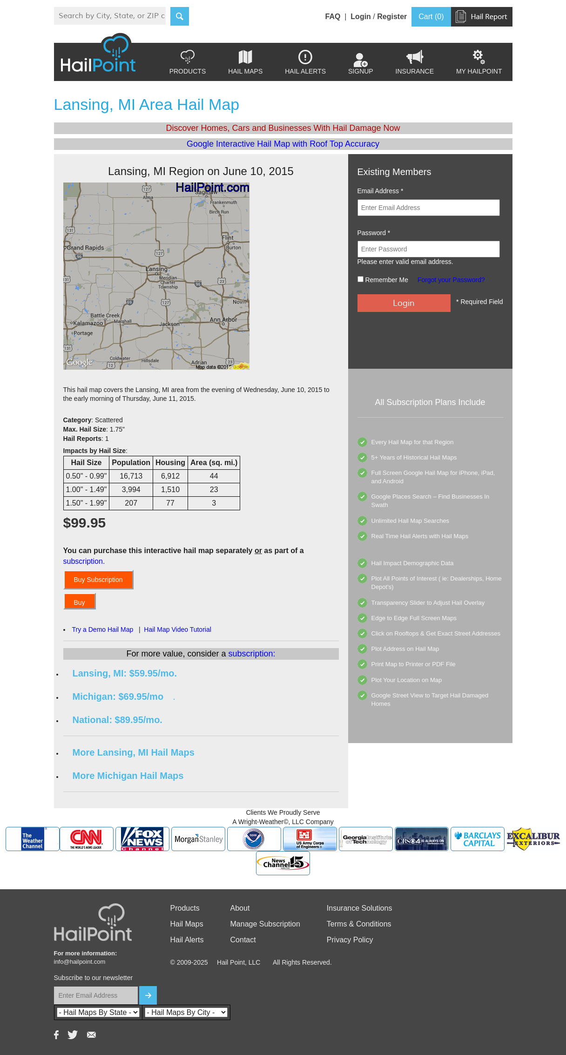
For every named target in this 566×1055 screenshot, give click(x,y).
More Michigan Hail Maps (128, 776)
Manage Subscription (265, 924)
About (240, 908)
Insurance (415, 62)
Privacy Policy (350, 940)
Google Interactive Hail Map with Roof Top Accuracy (283, 144)
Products (187, 62)
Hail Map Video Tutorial (177, 629)
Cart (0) (431, 16)
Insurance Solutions (359, 908)
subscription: (252, 653)
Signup (360, 64)
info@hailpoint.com (80, 961)
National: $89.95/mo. (117, 720)
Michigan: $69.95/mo (118, 696)
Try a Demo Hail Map (103, 629)
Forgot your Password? (451, 280)
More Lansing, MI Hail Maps (134, 752)
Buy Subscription (98, 579)
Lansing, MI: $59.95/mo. (125, 673)
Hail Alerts (305, 62)
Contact (243, 940)
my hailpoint (479, 62)
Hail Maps (245, 62)
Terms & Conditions (359, 924)
